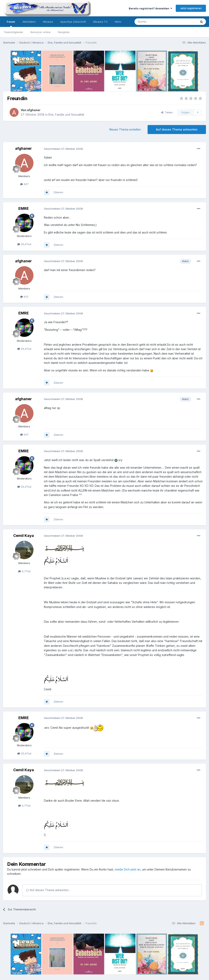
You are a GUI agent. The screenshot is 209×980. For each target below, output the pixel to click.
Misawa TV (100, 21)
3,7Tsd (24, 571)
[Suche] (153, 21)
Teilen (167, 112)
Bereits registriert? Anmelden (150, 8)
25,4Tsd (24, 244)
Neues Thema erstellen (125, 129)
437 (24, 184)
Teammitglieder (13, 32)
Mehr (118, 21)
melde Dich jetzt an (127, 869)
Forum (11, 23)
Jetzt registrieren (191, 8)
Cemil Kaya (23, 535)
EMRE (23, 208)
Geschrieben (63, 148)
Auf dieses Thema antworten (177, 129)
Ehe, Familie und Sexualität (66, 114)
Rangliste (64, 32)
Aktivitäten (29, 21)
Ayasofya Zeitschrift (73, 21)
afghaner (33, 110)
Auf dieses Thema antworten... (48, 890)
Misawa (48, 21)
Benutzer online (41, 32)
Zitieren (58, 192)
